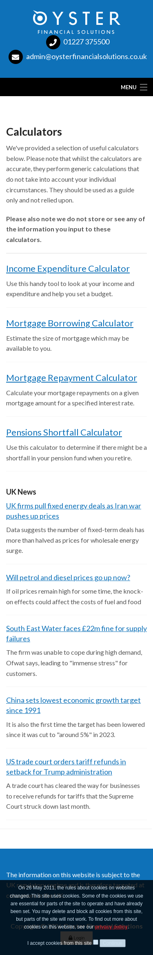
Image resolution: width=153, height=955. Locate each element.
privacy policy (111, 929)
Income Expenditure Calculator (68, 268)
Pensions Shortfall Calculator (64, 432)
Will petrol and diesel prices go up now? (68, 577)
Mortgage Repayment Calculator (71, 377)
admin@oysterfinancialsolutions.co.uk (86, 56)
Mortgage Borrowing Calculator (69, 322)
